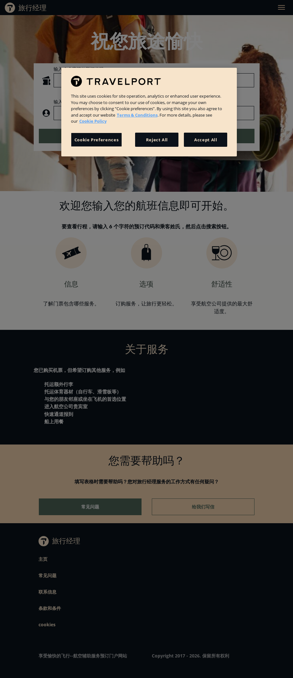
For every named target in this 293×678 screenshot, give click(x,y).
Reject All (157, 140)
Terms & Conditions (137, 115)
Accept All (205, 140)
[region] (149, 112)
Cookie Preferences (96, 140)
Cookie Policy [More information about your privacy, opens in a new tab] (93, 121)
